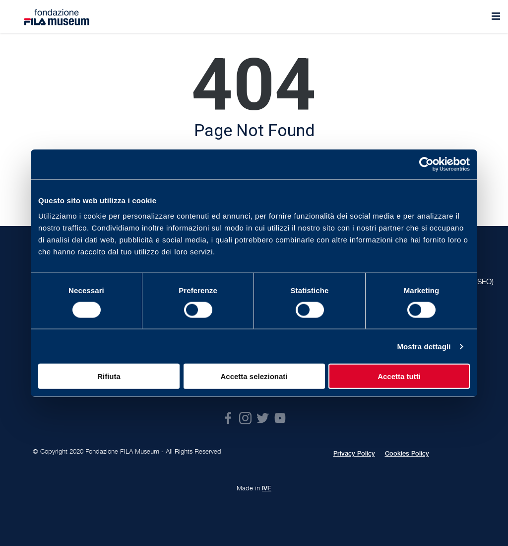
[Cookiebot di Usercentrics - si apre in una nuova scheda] (426, 163)
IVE (266, 488)
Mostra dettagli (423, 346)
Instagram (245, 418)
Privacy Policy (354, 454)
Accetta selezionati (253, 376)
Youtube (280, 418)
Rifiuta (109, 376)
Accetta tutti (399, 376)
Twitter (262, 418)
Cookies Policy (407, 454)
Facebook (228, 418)
